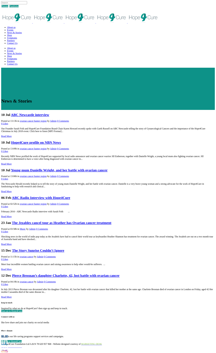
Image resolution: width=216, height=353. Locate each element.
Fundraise (14, 6)
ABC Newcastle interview (30, 115)
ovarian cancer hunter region (33, 121)
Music (23, 229)
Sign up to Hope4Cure (11, 311)
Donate (4, 6)
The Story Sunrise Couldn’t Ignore (38, 250)
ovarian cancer (27, 256)
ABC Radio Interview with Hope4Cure (41, 198)
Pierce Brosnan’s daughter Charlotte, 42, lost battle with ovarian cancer (66, 275)
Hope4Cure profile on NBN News (36, 142)
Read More (6, 136)
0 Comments (63, 121)
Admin (53, 121)
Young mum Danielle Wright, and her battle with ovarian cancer (59, 170)
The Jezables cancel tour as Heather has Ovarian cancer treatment (61, 223)
